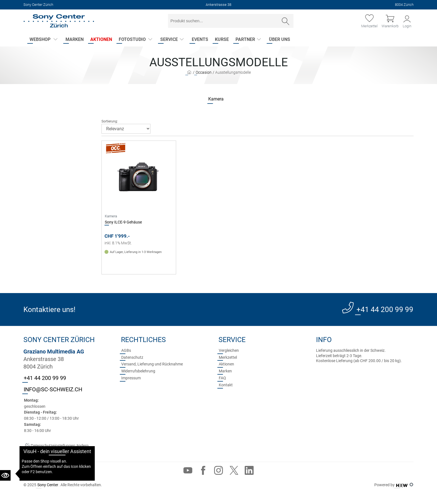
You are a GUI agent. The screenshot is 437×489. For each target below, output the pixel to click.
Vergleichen (229, 350)
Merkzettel (228, 357)
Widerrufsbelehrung (138, 371)
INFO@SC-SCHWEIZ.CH (53, 389)
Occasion (204, 72)
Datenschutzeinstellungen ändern (57, 445)
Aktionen (101, 39)
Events (200, 39)
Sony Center (47, 485)
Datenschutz (132, 357)
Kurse (222, 39)
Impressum (131, 378)
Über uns (279, 39)
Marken (74, 39)
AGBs (126, 350)
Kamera (201, 99)
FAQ (222, 378)
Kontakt (226, 385)
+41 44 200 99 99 (384, 309)
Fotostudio (132, 39)
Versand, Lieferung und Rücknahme (152, 364)
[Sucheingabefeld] (223, 21)
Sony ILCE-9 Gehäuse (123, 222)
